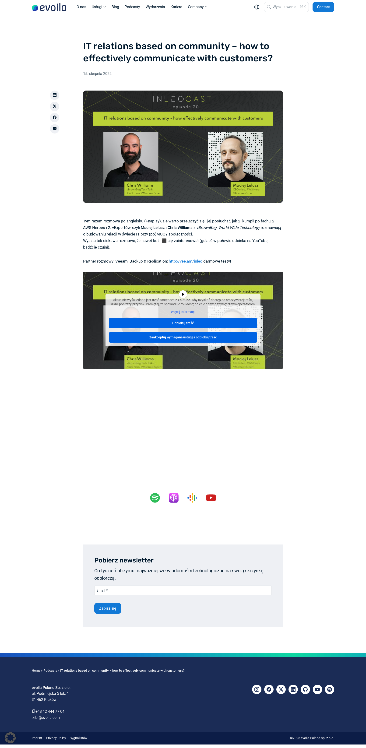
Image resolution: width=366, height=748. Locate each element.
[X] (281, 693)
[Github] (305, 693)
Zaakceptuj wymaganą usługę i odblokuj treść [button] (183, 341)
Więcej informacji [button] (183, 315)
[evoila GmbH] (49, 9)
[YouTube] (317, 693)
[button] (10, 737)
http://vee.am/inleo (185, 265)
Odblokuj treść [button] (183, 327)
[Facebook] (269, 693)
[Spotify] (329, 693)
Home (36, 674)
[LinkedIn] (293, 693)
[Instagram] (256, 693)
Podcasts (50, 674)
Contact (323, 9)
